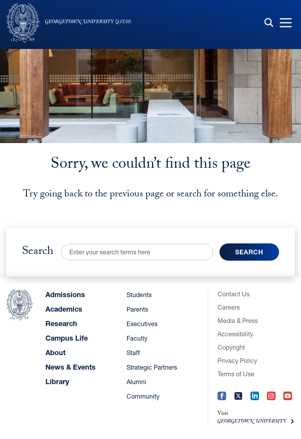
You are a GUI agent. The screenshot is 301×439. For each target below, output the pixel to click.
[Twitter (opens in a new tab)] (238, 401)
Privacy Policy (237, 360)
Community (143, 396)
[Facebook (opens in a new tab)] (222, 401)
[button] (286, 23)
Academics (63, 309)
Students (139, 294)
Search (37, 252)
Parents (137, 309)
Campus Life (66, 338)
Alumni (136, 381)
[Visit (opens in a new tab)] (256, 418)
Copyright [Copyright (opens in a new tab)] (231, 347)
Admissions (65, 294)
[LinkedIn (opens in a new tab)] (254, 401)
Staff (133, 352)
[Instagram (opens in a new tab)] (271, 401)
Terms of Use (236, 373)
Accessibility (235, 333)
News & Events (70, 367)
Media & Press (238, 320)
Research (61, 323)
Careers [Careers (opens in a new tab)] (229, 307)
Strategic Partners (152, 367)
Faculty (137, 338)
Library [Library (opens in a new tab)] (57, 381)
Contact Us (234, 294)
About (55, 352)
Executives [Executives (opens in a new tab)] (142, 323)
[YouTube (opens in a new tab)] (287, 401)
